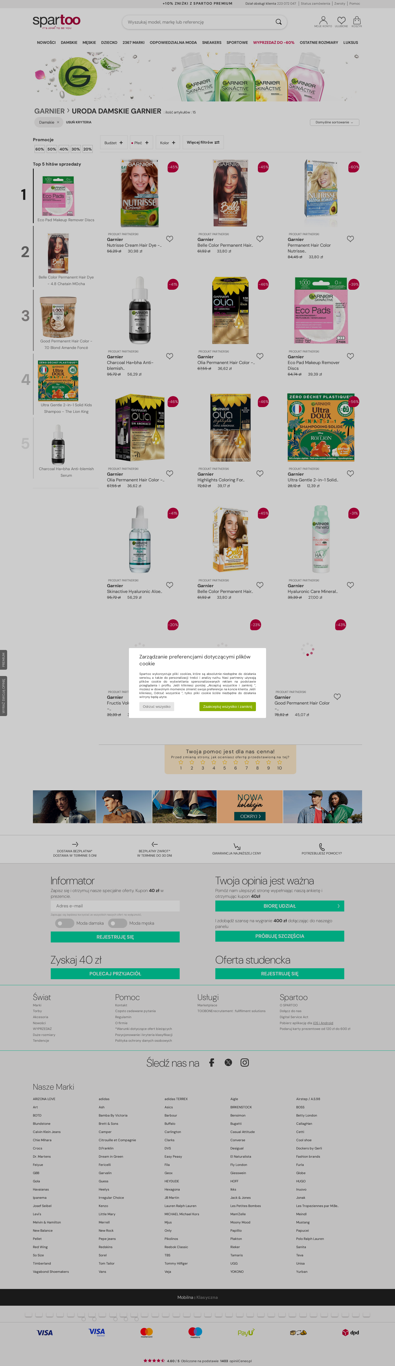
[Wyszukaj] (278, 22)
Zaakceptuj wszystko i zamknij (227, 707)
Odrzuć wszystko (157, 707)
